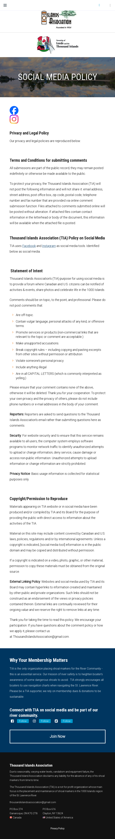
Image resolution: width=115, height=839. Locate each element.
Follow (23, 721)
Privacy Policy (57, 828)
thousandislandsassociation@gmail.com (33, 802)
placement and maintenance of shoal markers (48, 791)
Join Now (57, 736)
